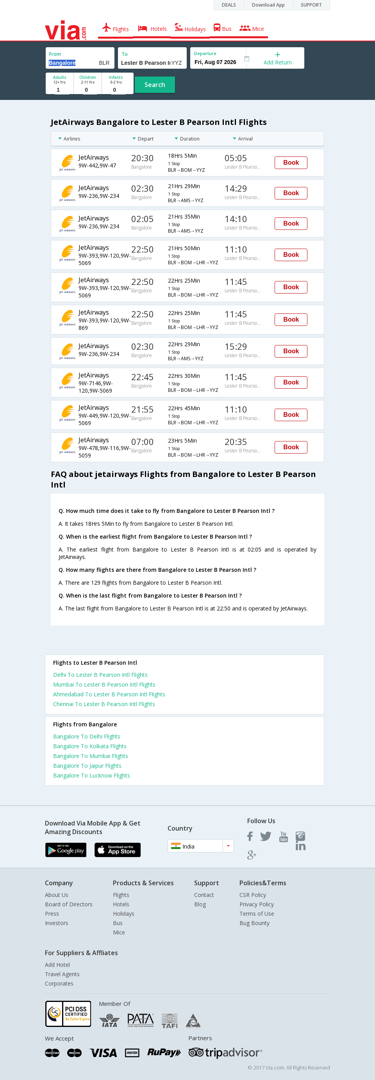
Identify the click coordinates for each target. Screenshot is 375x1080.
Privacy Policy (256, 904)
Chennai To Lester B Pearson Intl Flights (104, 704)
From (55, 54)
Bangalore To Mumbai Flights (90, 756)
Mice (119, 932)
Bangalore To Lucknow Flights (91, 775)
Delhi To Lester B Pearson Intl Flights (100, 674)
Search (155, 84)
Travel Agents (62, 974)
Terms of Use (256, 913)
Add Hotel (57, 964)
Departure (205, 53)
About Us (56, 895)
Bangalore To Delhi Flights (86, 736)
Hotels (121, 904)
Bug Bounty (254, 923)
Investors (56, 923)
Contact (204, 895)
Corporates (59, 983)
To (124, 54)
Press (52, 913)
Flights (121, 895)
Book (291, 162)
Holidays (123, 913)
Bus (118, 923)
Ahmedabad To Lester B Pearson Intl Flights (109, 694)
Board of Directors (69, 904)
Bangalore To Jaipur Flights (87, 765)
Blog (200, 904)
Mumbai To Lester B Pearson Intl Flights (104, 684)
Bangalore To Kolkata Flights (90, 746)
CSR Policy (252, 895)
